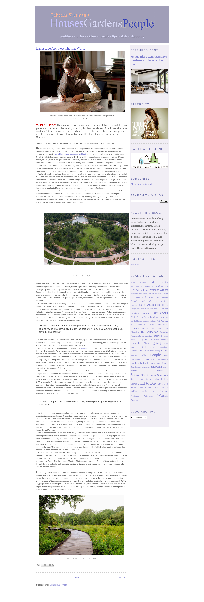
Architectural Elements (142, 286)
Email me (135, 264)
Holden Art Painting (159, 321)
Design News (140, 313)
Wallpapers (148, 396)
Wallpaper (135, 396)
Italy (141, 339)
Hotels (165, 325)
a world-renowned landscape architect (70, 154)
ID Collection (149, 331)
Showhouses (162, 370)
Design (165, 309)
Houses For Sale (151, 328)
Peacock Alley (139, 355)
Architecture (162, 286)
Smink (153, 375)
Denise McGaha (154, 308)
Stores (134, 383)
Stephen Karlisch (160, 379)
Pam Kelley (155, 351)
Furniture (154, 317)
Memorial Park (87, 348)
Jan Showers (152, 339)
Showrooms (140, 374)
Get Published (136, 321)
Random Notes (138, 363)
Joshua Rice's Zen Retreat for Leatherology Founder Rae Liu (149, 60)
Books (144, 297)
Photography (136, 359)
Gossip (146, 321)
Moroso (134, 351)
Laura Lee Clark (140, 343)
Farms (146, 317)
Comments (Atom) (59, 584)
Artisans (154, 289)
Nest (140, 350)
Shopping (156, 366)
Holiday (134, 325)
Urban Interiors (160, 391)
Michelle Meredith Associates (154, 347)
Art (133, 289)
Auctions (134, 294)
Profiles (149, 359)
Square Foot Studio (141, 379)
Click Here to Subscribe (142, 184)
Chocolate (135, 301)
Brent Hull (154, 297)
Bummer (164, 297)
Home (76, 577)
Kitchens (164, 339)
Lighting (156, 343)
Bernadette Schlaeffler (148, 294)
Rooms (165, 363)
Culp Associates (149, 304)
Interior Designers (145, 336)
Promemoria (163, 359)
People (155, 355)
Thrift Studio (154, 387)
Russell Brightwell (142, 367)
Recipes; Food (154, 363)
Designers (160, 313)
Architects (160, 282)
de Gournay (141, 309)
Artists (164, 289)
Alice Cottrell (138, 283)
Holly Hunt (143, 325)
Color (144, 301)
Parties (164, 350)
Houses (135, 328)
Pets (166, 355)
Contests (153, 301)
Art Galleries (141, 290)
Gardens (164, 317)
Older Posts (122, 577)
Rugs (133, 367)
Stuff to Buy (147, 383)
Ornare (146, 351)
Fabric (133, 317)
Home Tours (155, 324)
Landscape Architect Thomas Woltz (60, 48)
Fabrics (140, 317)
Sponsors (162, 375)
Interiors (158, 335)
